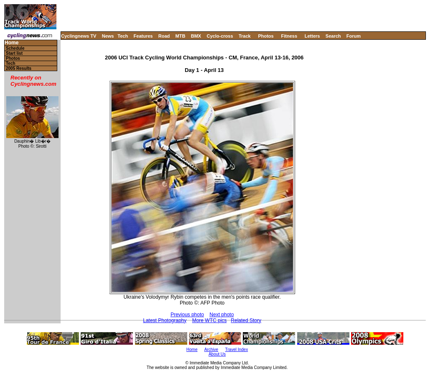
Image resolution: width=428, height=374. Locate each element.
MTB (181, 35)
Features (143, 35)
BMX (196, 35)
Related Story (246, 320)
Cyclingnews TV (78, 35)
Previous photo (187, 315)
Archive (211, 349)
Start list (14, 53)
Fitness (289, 35)
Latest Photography (164, 320)
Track (245, 35)
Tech (122, 35)
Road (164, 35)
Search (333, 35)
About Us (217, 354)
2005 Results (18, 68)
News (108, 35)
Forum (353, 35)
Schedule (15, 48)
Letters (312, 35)
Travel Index (236, 349)
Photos (265, 35)
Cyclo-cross (220, 35)
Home (11, 43)
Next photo (221, 315)
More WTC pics (209, 320)
